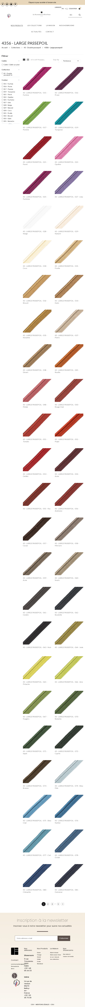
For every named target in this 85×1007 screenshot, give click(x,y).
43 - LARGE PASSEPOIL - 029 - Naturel (67, 232)
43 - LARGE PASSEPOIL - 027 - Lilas (69, 197)
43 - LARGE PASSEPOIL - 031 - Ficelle (67, 267)
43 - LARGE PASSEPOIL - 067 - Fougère (35, 718)
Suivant (63, 904)
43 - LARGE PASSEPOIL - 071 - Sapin (35, 752)
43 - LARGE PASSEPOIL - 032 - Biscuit (35, 302)
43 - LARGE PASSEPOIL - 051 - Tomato (35, 440)
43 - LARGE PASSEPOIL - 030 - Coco (35, 267)
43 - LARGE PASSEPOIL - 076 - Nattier (67, 821)
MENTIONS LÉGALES (42, 1004)
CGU (52, 1004)
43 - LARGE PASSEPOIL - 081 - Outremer (67, 891)
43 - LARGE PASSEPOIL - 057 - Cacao (35, 544)
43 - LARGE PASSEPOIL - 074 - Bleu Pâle (69, 787)
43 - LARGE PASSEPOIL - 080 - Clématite (35, 891)
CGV (32, 1004)
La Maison (54, 948)
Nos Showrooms (68, 949)
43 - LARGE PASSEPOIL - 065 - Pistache (35, 683)
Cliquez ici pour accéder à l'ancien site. (42, 2)
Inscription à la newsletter (42, 920)
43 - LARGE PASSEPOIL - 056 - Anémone (67, 510)
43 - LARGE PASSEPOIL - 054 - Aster (67, 475)
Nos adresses (28, 949)
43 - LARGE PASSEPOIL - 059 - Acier (35, 579)
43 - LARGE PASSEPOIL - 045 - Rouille (67, 371)
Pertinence (71, 61)
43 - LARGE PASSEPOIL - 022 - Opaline (67, 163)
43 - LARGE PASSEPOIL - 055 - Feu (36, 509)
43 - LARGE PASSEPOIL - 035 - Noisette (35, 336)
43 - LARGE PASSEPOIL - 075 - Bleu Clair (37, 821)
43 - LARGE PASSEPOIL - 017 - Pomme (35, 128)
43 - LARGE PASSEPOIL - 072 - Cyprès (67, 752)
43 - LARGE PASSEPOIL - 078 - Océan (67, 856)
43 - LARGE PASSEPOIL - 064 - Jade (69, 647)
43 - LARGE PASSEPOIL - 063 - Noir (37, 647)
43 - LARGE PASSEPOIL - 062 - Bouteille (67, 613)
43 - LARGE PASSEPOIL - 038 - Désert (35, 371)
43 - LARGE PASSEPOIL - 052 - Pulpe (67, 440)
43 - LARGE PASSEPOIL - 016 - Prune (67, 94)
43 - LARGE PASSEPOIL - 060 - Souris (67, 579)
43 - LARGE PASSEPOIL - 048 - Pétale (35, 406)
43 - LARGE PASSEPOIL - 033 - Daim (67, 302)
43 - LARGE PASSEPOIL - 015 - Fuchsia (35, 94)
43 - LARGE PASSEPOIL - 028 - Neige (35, 232)
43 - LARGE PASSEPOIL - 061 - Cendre (35, 613)
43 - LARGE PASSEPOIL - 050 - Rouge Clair (67, 406)
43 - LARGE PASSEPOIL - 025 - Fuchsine (35, 198)
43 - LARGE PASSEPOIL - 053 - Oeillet (35, 475)
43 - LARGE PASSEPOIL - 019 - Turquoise (67, 128)
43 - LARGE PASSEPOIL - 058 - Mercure (67, 544)
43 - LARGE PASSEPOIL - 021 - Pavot (35, 163)
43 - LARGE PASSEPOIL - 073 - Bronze (35, 787)
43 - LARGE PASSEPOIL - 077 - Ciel (37, 855)
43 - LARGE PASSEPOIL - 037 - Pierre (67, 336)
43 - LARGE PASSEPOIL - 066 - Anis (69, 682)
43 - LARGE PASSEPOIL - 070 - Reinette (67, 718)
